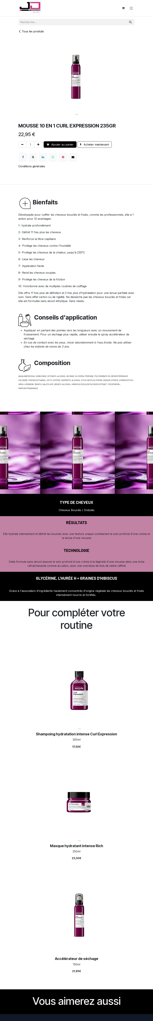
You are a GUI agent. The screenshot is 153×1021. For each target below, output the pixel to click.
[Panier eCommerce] (123, 8)
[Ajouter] (38, 144)
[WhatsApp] (53, 157)
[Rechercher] (130, 22)
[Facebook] (23, 157)
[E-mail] (73, 157)
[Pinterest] (63, 157)
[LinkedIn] (43, 157)
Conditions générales (31, 166)
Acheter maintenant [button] (94, 144)
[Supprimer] (22, 144)
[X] (33, 157)
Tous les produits (31, 31)
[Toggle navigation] (131, 8)
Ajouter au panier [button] (60, 144)
